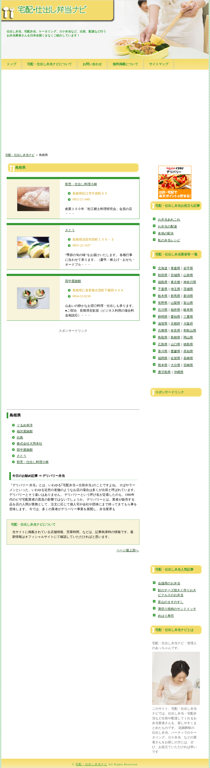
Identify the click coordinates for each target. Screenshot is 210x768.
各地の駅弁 (166, 233)
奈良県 (175, 330)
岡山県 (188, 337)
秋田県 (162, 275)
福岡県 (162, 358)
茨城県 (188, 289)
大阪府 (188, 323)
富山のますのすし (170, 602)
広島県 (162, 344)
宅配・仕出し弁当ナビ (20, 154)
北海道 (162, 268)
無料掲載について (125, 64)
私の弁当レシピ (169, 240)
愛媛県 (175, 351)
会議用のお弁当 (169, 583)
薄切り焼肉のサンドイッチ (177, 609)
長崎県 (188, 358)
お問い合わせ (92, 64)
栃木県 (162, 296)
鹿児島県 (164, 372)
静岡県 (162, 317)
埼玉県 (175, 289)
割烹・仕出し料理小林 (81, 184)
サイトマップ (158, 64)
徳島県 (188, 344)
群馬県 (175, 296)
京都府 (175, 323)
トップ (11, 64)
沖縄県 (178, 372)
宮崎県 (188, 365)
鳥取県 (162, 337)
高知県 (188, 351)
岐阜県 (188, 310)
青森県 (175, 268)
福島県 (162, 282)
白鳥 (20, 437)
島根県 (175, 337)
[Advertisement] (105, 112)
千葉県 (162, 289)
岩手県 (188, 268)
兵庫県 (162, 330)
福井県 (175, 310)
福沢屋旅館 (25, 431)
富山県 (188, 303)
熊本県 (162, 365)
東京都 (175, 282)
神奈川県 (189, 282)
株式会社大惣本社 (29, 443)
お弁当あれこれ (169, 219)
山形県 (188, 275)
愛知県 (175, 317)
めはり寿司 (166, 616)
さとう (70, 230)
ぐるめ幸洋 (25, 425)
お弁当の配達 (167, 226)
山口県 (175, 344)
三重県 (188, 317)
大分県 (175, 365)
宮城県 (175, 275)
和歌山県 (189, 330)
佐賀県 (175, 358)
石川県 (162, 310)
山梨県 (175, 303)
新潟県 (188, 296)
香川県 (162, 351)
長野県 (162, 303)
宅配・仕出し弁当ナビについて (49, 64)
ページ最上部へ (127, 550)
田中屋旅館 (73, 281)
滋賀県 (162, 323)
